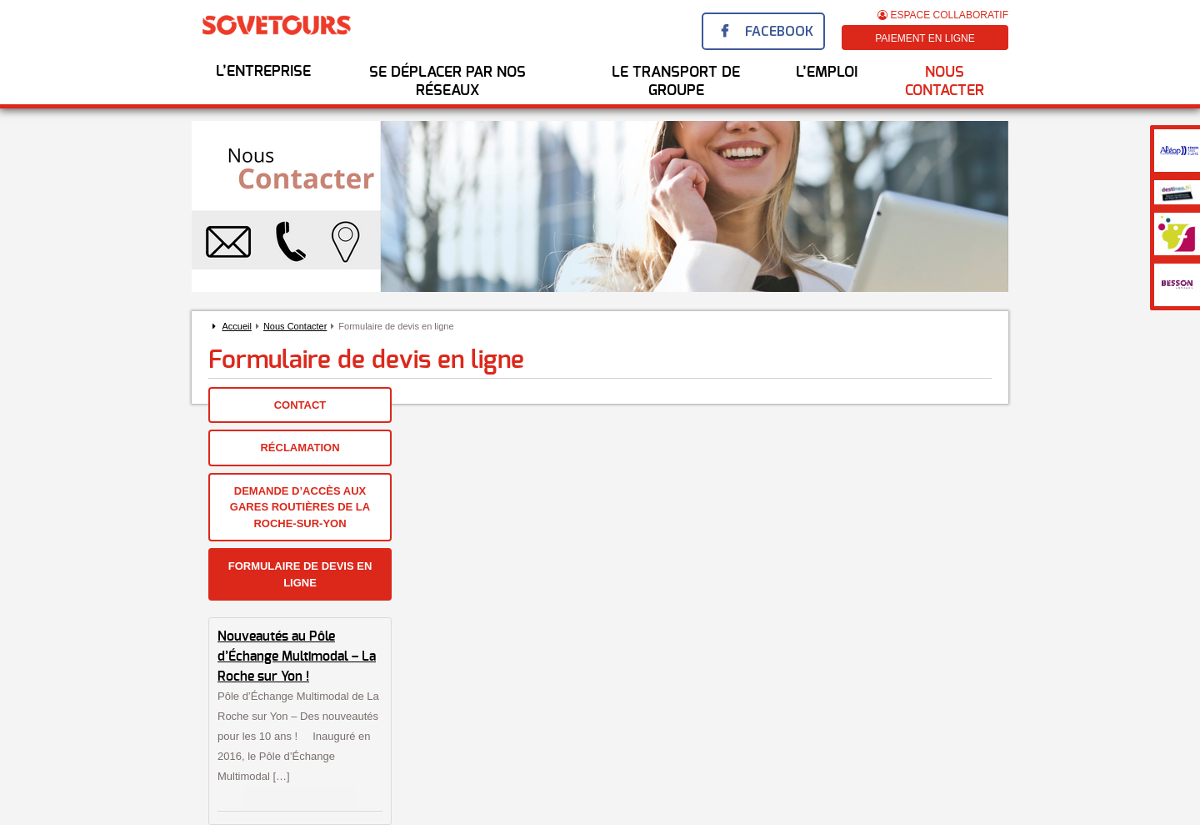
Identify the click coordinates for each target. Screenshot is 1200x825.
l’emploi (827, 72)
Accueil (236, 326)
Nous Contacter (944, 81)
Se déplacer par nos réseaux (447, 81)
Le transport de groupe (676, 81)
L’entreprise (263, 71)
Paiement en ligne (925, 38)
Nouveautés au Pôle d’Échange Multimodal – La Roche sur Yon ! (297, 656)
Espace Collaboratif (943, 15)
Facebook (779, 31)
